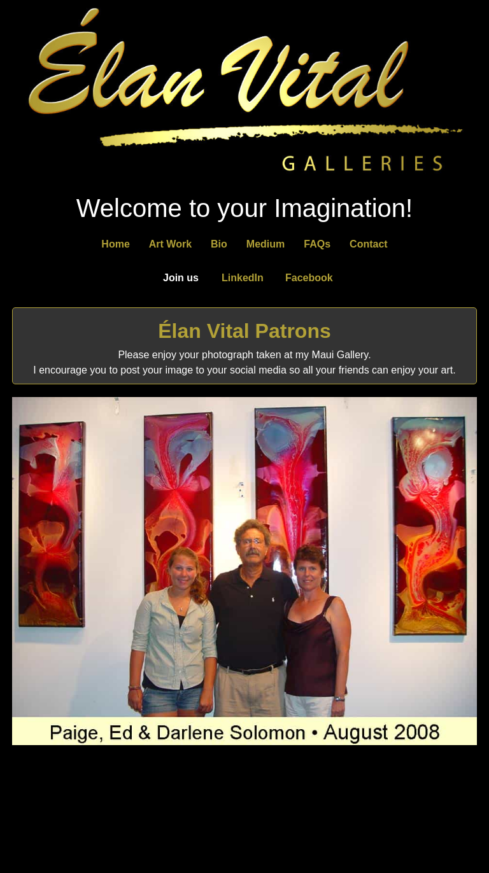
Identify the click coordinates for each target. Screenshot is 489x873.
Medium (265, 244)
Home (115, 244)
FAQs (317, 244)
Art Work (170, 244)
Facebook (309, 277)
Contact (369, 244)
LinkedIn (243, 277)
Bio (219, 244)
